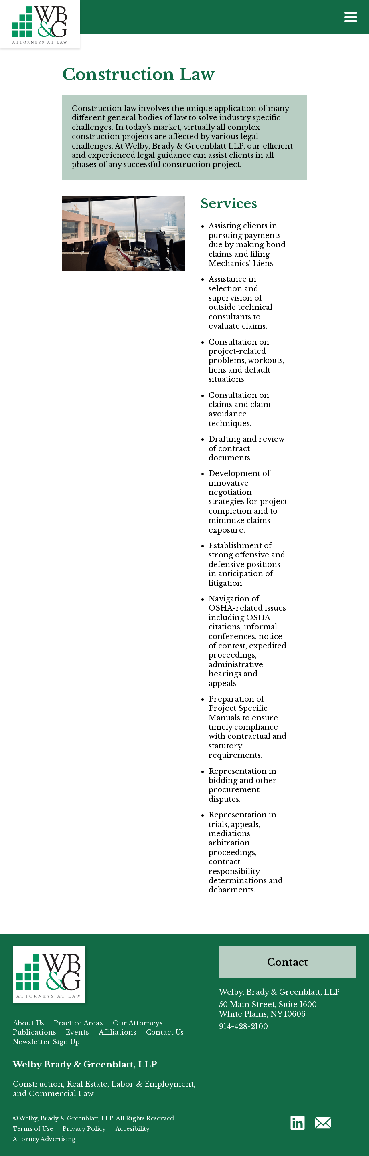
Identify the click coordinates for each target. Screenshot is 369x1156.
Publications (34, 1032)
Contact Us (165, 1032)
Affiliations (117, 1032)
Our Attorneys (138, 1023)
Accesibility (133, 1128)
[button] (298, 1122)
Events (77, 1032)
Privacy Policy (84, 1128)
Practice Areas (78, 1023)
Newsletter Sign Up (46, 1042)
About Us (28, 1023)
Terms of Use (33, 1128)
